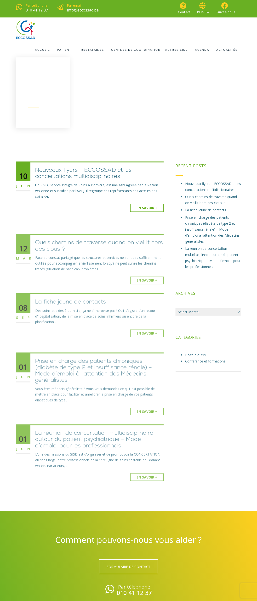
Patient (64, 50)
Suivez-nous (226, 8)
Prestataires (91, 50)
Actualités (227, 50)
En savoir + (147, 208)
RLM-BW (203, 8)
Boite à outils (195, 355)
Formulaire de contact (128, 566)
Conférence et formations (205, 361)
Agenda (202, 50)
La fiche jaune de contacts (70, 313)
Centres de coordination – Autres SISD (149, 50)
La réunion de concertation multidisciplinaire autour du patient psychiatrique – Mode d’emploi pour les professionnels (94, 454)
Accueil (42, 50)
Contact (184, 8)
